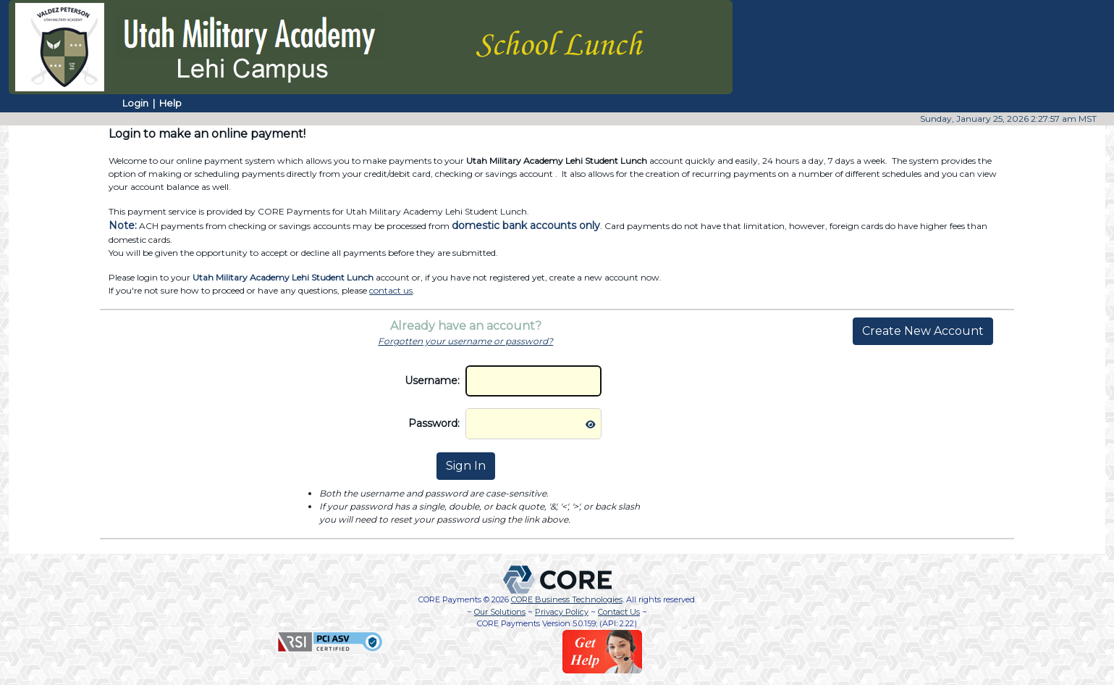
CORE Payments (449, 599)
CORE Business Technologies (567, 599)
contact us (391, 290)
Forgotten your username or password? (465, 341)
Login (135, 103)
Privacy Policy (561, 612)
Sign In (466, 466)
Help (170, 103)
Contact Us (619, 612)
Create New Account (923, 331)
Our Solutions (500, 612)
